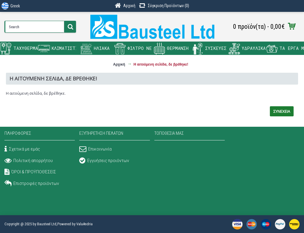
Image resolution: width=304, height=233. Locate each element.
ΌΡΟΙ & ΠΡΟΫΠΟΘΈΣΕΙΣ (30, 172)
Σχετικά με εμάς (22, 149)
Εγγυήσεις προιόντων (104, 161)
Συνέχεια (281, 111)
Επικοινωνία (95, 149)
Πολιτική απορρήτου (28, 161)
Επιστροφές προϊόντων (31, 184)
